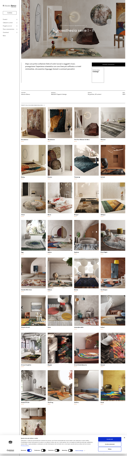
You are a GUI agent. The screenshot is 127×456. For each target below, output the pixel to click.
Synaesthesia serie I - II (81, 25)
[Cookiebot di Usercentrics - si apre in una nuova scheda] (10, 453)
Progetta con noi (7, 26)
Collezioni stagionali (69, 25)
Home (61, 25)
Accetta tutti (110, 441)
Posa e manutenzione (8, 29)
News (4, 35)
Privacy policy (25, 448)
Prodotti (5, 19)
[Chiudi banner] (124, 440)
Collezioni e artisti (8, 22)
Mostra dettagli (79, 453)
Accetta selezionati (110, 446)
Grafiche (9, 13)
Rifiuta (109, 451)
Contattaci (6, 32)
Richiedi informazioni (108, 64)
